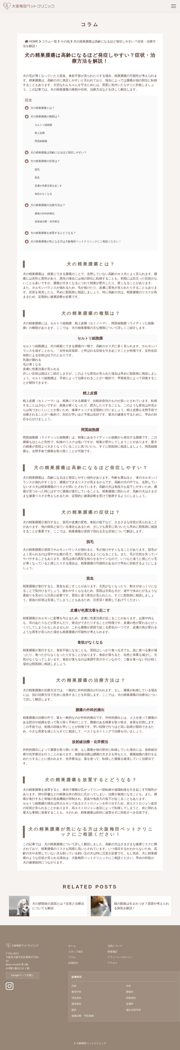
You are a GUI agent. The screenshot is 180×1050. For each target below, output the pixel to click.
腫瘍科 (129, 992)
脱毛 (37, 169)
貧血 (37, 177)
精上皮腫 (40, 132)
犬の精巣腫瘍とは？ (43, 107)
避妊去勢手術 (133, 1010)
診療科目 (77, 977)
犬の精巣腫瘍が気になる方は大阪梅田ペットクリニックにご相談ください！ (76, 241)
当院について (115, 946)
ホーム (72, 946)
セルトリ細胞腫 (43, 124)
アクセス (112, 963)
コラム (72, 958)
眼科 (74, 1010)
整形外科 (76, 992)
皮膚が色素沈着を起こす (48, 185)
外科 (128, 986)
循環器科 (76, 1004)
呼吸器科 (131, 998)
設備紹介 (73, 963)
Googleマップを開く (22, 976)
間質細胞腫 (41, 141)
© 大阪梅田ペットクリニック (90, 1044)
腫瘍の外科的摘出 (45, 213)
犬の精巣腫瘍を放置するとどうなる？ (53, 232)
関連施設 (112, 952)
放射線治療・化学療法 (47, 221)
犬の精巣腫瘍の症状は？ (45, 161)
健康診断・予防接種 (83, 1016)
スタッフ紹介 (75, 952)
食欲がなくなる (43, 193)
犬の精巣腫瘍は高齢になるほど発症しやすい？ (59, 152)
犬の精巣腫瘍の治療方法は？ (48, 205)
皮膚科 (129, 1004)
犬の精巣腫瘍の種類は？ (45, 116)
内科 (74, 986)
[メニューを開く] (173, 6)
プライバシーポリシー (120, 958)
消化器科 (76, 998)
